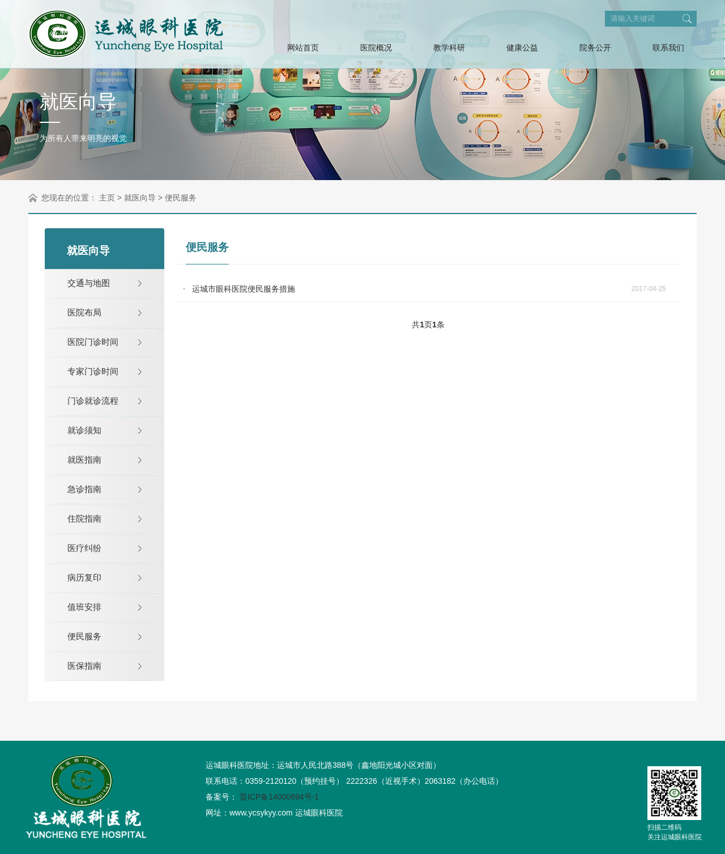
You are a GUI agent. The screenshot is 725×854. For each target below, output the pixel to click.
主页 (107, 197)
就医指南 (84, 459)
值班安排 (84, 607)
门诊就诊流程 (92, 400)
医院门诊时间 (92, 342)
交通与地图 (88, 283)
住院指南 (84, 518)
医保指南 (84, 666)
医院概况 (376, 47)
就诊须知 (84, 430)
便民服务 (181, 197)
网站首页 (303, 47)
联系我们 (668, 47)
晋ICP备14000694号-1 (279, 796)
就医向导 (140, 197)
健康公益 (522, 47)
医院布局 (84, 312)
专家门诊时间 (92, 371)
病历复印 (84, 577)
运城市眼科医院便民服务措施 (243, 288)
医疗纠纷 (84, 548)
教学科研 (449, 47)
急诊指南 (84, 489)
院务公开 (595, 47)
